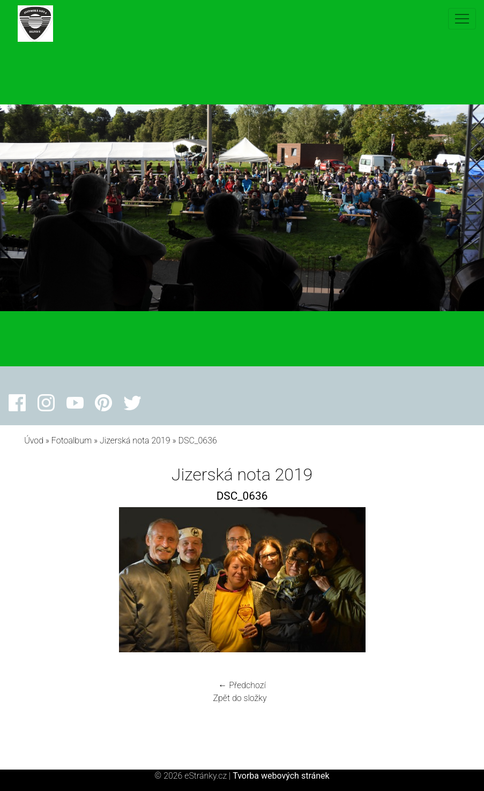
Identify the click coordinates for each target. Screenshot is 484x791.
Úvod (33, 440)
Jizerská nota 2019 (135, 440)
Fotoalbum (71, 440)
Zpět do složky (239, 698)
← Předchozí (241, 685)
